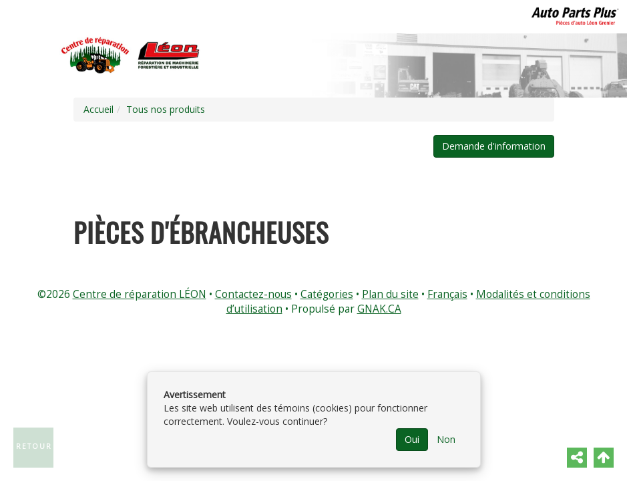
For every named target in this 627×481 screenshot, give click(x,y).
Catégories (326, 294)
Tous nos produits (165, 109)
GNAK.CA (379, 309)
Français (447, 294)
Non (446, 439)
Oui (412, 439)
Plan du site (390, 294)
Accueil (98, 109)
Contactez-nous (253, 294)
